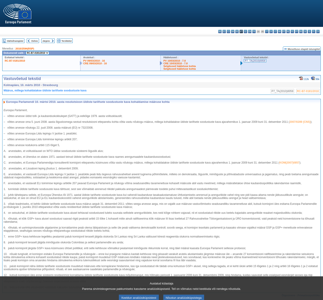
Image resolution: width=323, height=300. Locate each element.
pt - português (296, 31)
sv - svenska (318, 31)
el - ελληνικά (245, 31)
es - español (224, 31)
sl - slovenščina (309, 31)
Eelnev (34, 41)
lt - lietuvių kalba (275, 31)
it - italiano (266, 31)
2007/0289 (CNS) (300, 121)
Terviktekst (66, 41)
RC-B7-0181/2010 (15, 60)
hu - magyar (279, 31)
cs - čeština (228, 31)
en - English (249, 31)
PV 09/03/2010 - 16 (94, 60)
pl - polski (292, 31)
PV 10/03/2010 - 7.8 (174, 60)
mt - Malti (284, 31)
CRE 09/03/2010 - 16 (95, 63)
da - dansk (232, 31)
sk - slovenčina (305, 31)
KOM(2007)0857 (289, 162)
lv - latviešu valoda (271, 31)
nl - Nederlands (288, 31)
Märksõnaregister (15, 41)
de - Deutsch (237, 31)
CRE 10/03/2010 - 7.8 (175, 63)
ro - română (301, 31)
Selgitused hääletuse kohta (179, 66)
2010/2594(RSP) (24, 48)
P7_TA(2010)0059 (255, 60)
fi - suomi (313, 31)
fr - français (254, 31)
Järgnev (46, 41)
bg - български (220, 31)
